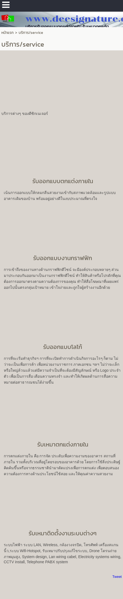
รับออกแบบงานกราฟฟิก (62, 258)
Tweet (117, 577)
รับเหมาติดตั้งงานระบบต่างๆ (63, 533)
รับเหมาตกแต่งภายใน (62, 444)
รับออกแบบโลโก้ (62, 346)
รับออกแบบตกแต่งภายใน (62, 181)
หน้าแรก (7, 32)
